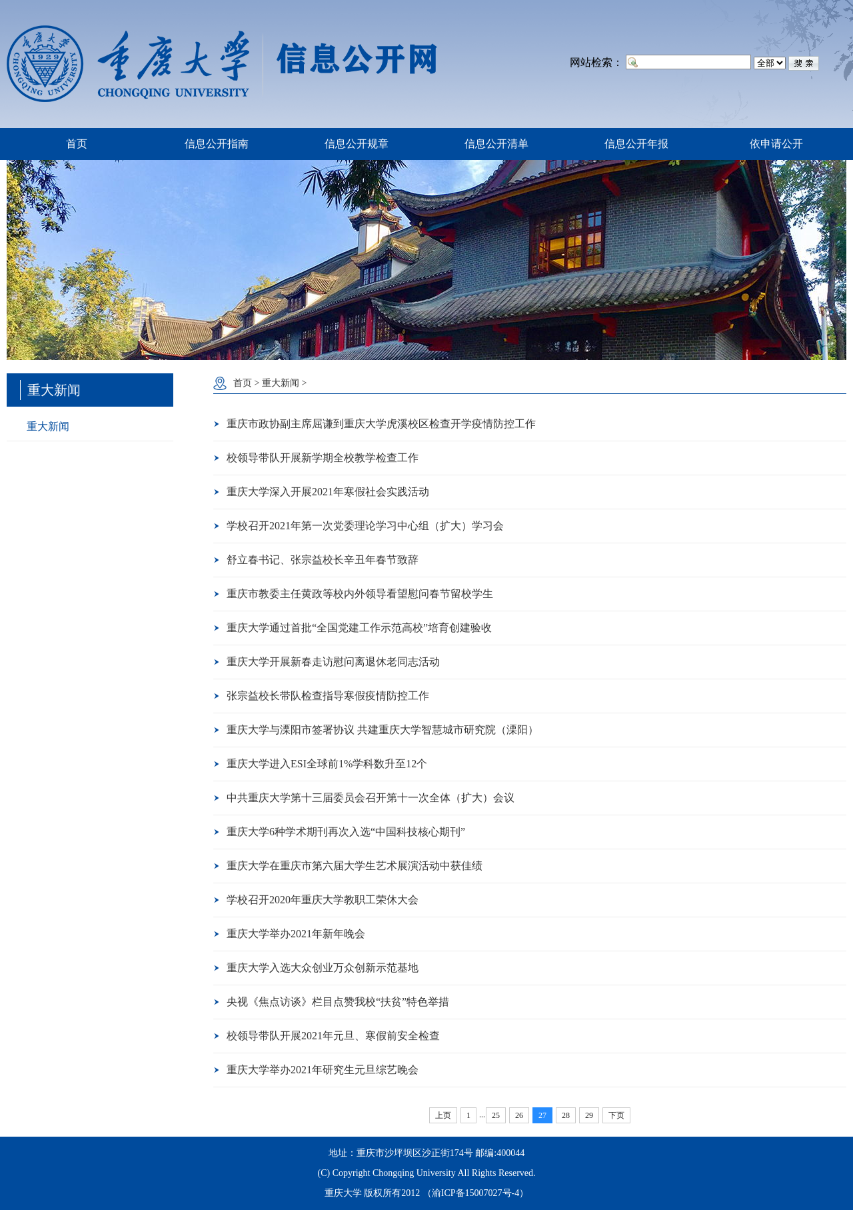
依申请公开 (776, 143)
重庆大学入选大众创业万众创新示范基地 (323, 967)
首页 (76, 143)
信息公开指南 (217, 143)
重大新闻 (48, 426)
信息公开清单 (496, 143)
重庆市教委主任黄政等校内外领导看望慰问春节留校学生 (360, 593)
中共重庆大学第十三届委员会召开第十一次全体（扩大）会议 (370, 797)
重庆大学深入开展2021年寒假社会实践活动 (328, 491)
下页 (616, 1115)
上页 (443, 1115)
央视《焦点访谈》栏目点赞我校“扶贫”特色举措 (338, 1001)
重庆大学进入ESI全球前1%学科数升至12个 (327, 763)
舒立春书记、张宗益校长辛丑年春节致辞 (323, 559)
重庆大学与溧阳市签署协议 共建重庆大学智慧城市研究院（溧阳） (382, 729)
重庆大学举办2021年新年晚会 (296, 933)
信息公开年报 (636, 143)
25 (496, 1115)
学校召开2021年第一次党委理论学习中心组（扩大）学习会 (365, 525)
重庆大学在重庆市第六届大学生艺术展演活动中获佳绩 (354, 865)
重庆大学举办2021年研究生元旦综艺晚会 (323, 1069)
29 (589, 1115)
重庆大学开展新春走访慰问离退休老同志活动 (333, 661)
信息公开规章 (357, 143)
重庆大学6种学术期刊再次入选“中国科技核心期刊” (346, 831)
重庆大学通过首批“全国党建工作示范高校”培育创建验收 (359, 627)
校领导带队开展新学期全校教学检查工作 (323, 457)
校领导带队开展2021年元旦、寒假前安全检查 (333, 1035)
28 (566, 1115)
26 (519, 1115)
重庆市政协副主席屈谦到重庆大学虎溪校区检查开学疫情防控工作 (381, 423)
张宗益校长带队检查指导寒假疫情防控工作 (328, 695)
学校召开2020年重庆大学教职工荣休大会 (323, 899)
